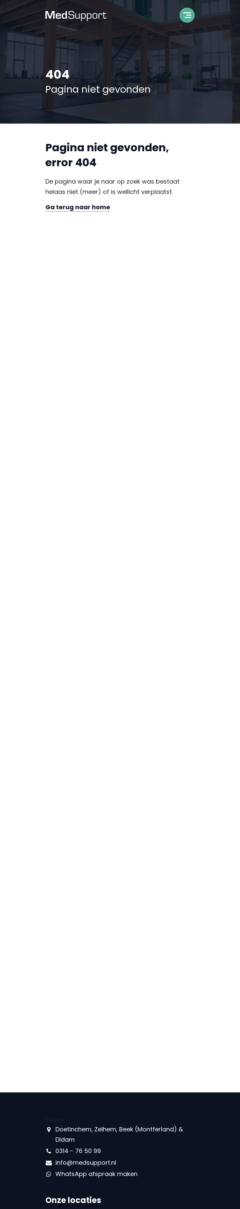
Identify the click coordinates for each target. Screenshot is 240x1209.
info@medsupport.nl (85, 1162)
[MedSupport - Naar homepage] (75, 15)
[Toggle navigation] (187, 17)
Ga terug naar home (77, 207)
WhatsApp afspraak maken (96, 1174)
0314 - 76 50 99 (78, 1151)
